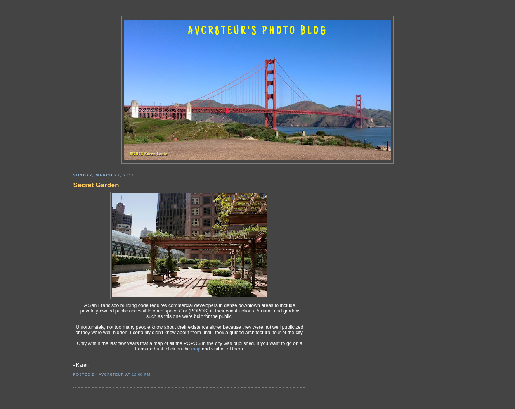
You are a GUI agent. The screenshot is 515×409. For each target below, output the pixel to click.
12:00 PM (141, 374)
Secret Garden (96, 185)
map (196, 349)
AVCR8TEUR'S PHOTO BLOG (258, 32)
